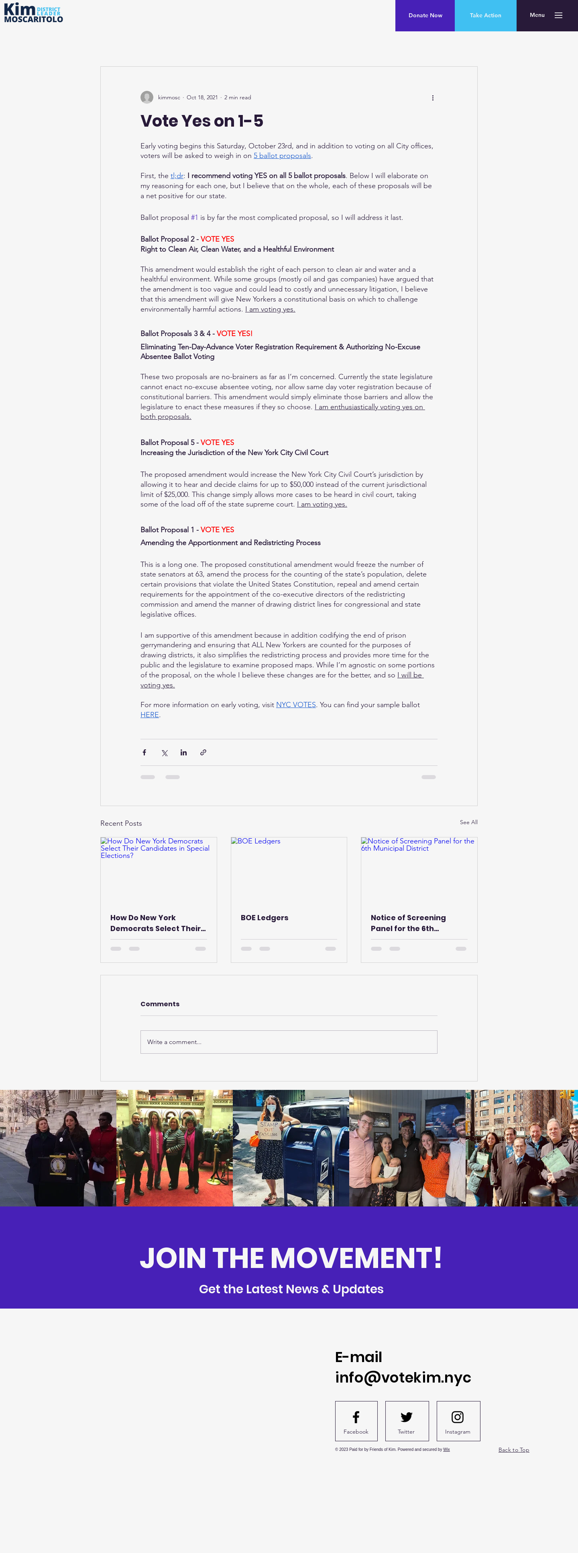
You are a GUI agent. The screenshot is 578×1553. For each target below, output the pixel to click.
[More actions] (433, 97)
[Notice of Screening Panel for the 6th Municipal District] (419, 870)
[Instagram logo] (458, 1417)
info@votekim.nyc (403, 1377)
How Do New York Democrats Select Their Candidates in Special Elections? (155, 923)
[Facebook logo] (356, 1417)
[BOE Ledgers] (289, 870)
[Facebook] (356, 1432)
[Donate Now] (425, 15)
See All (469, 822)
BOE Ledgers (265, 918)
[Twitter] (406, 1432)
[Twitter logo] (407, 1417)
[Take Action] (486, 15)
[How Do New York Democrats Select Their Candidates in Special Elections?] (159, 870)
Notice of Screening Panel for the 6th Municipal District (408, 923)
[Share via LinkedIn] (183, 752)
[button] (537, 15)
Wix (446, 1449)
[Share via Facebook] (144, 752)
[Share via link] (203, 752)
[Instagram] (457, 1432)
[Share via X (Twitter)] (164, 752)
